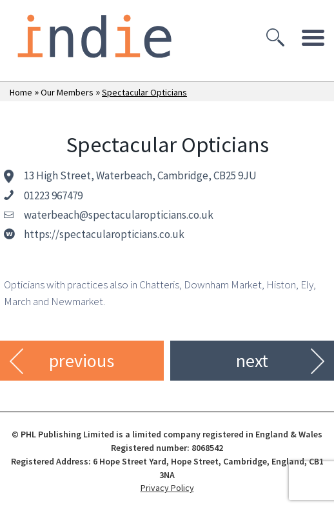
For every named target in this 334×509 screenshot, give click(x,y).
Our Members (67, 92)
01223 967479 (53, 195)
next (252, 360)
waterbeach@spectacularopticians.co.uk (118, 215)
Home (21, 92)
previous (81, 360)
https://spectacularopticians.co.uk (104, 234)
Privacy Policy (167, 488)
